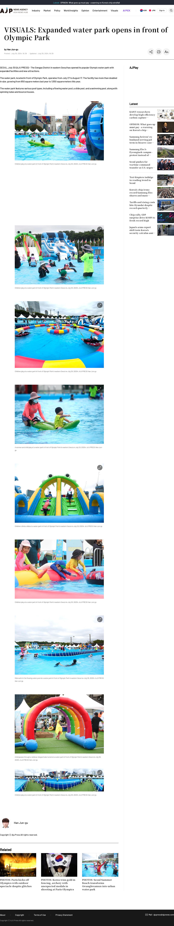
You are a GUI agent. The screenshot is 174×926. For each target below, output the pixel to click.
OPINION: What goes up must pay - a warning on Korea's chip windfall (90, 3)
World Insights (71, 10)
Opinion (85, 10)
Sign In (162, 10)
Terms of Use (40, 915)
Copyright (19, 915)
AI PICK (126, 10)
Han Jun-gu (21, 822)
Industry (36, 10)
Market (47, 10)
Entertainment (100, 10)
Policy (57, 10)
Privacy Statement (64, 915)
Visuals (114, 10)
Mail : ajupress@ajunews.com (161, 915)
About (2, 915)
